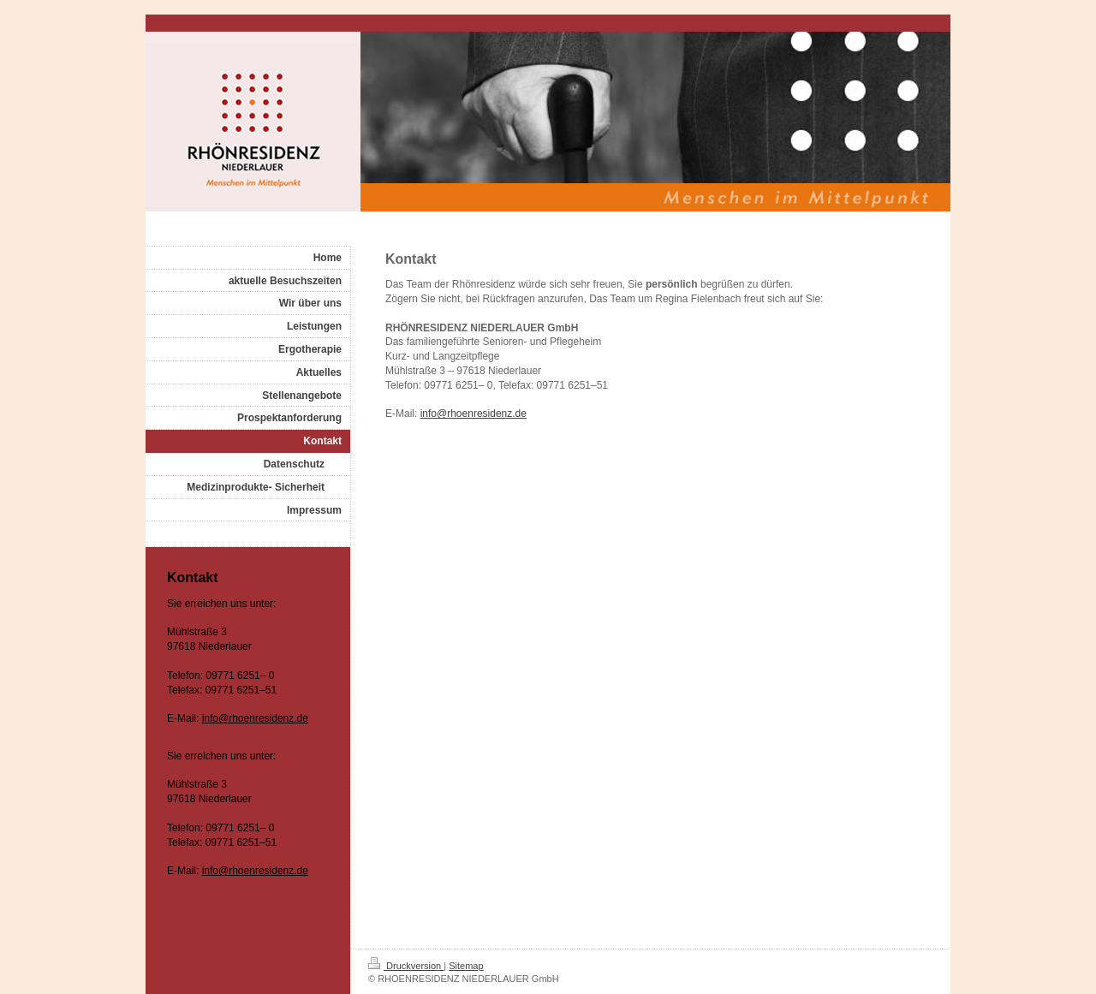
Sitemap (466, 966)
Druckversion (406, 966)
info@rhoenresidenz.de (473, 414)
